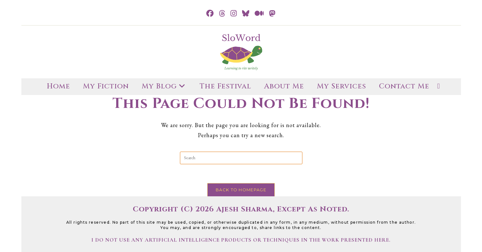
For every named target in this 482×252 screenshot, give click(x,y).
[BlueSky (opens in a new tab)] (246, 13)
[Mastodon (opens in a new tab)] (272, 13)
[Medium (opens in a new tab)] (259, 13)
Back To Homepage (241, 189)
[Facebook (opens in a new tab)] (210, 13)
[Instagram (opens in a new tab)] (234, 13)
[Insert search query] (241, 158)
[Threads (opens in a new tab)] (222, 13)
